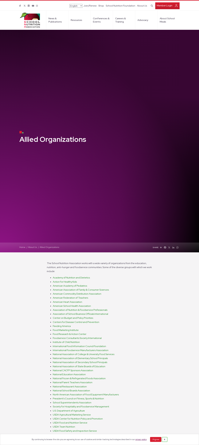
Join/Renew (90, 5)
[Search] (151, 5)
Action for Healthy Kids (65, 281)
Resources (76, 20)
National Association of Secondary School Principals (80, 362)
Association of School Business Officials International (80, 313)
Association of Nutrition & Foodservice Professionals (80, 309)
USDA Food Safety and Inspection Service (75, 430)
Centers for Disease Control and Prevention (76, 322)
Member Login (164, 5)
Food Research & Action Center (69, 334)
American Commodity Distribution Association (77, 293)
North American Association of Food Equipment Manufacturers (86, 394)
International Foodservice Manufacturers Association (80, 350)
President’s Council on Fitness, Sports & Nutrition (78, 398)
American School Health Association (72, 305)
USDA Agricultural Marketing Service (72, 414)
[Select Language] (75, 6)
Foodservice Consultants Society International (77, 338)
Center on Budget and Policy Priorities (73, 317)
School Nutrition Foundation (120, 5)
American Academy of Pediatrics (70, 285)
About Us (142, 5)
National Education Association (69, 374)
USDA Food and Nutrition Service (70, 422)
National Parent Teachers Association (72, 382)
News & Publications (55, 20)
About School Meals (167, 20)
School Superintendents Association (72, 402)
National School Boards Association (71, 390)
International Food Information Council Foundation (79, 346)
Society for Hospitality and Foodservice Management (81, 406)
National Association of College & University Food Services (83, 354)
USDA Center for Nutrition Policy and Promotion (78, 418)
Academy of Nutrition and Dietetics (71, 277)
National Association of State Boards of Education (79, 366)
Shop (101, 5)
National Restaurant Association (70, 386)
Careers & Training (120, 20)
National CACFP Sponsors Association (73, 370)
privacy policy (141, 439)
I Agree (155, 439)
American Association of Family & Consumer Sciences (81, 289)
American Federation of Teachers (70, 297)
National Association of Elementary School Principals (80, 358)
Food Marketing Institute (66, 330)
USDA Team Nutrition (64, 426)
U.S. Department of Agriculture (69, 410)
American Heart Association (67, 301)
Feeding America (62, 326)
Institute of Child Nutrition (66, 342)
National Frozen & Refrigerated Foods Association (79, 378)
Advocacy (142, 20)
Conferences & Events (101, 20)
